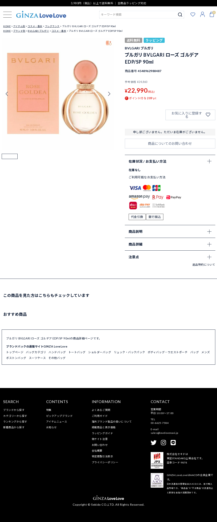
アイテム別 (19, 26)
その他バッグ (56, 358)
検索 (180, 14)
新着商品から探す (13, 427)
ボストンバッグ (16, 358)
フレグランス (52, 26)
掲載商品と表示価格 (104, 427)
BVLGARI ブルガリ (38, 30)
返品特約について (203, 264)
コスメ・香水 (35, 26)
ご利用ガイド (100, 415)
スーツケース (37, 358)
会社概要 (97, 450)
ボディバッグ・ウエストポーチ (168, 352)
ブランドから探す (13, 410)
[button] (10, 162)
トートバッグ (77, 352)
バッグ (194, 352)
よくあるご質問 (101, 410)
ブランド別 (19, 30)
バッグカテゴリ (36, 352)
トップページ (14, 352)
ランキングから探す (15, 421)
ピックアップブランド (59, 415)
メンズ (205, 352)
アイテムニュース (56, 421)
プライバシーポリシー (105, 462)
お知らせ (51, 427)
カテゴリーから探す (15, 415)
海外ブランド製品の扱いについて (112, 421)
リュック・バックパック (129, 352)
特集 (48, 410)
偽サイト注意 (100, 439)
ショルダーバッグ (99, 352)
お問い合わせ (100, 445)
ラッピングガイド (102, 433)
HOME (7, 26)
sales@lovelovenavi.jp (164, 432)
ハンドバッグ (57, 352)
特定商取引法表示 (102, 456)
